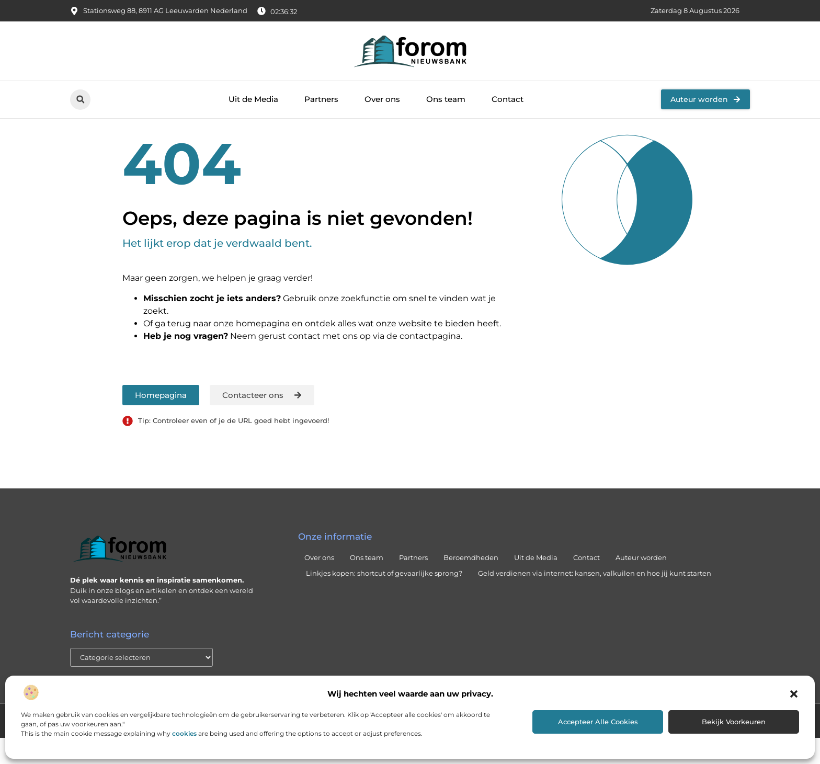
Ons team (445, 99)
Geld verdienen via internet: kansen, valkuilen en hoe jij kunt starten (594, 600)
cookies (184, 733)
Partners (321, 99)
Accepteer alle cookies (598, 721)
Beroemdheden (470, 584)
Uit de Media (253, 99)
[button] (794, 694)
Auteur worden (641, 584)
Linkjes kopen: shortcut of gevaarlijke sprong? (384, 600)
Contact (507, 99)
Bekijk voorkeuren (734, 721)
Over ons (382, 99)
